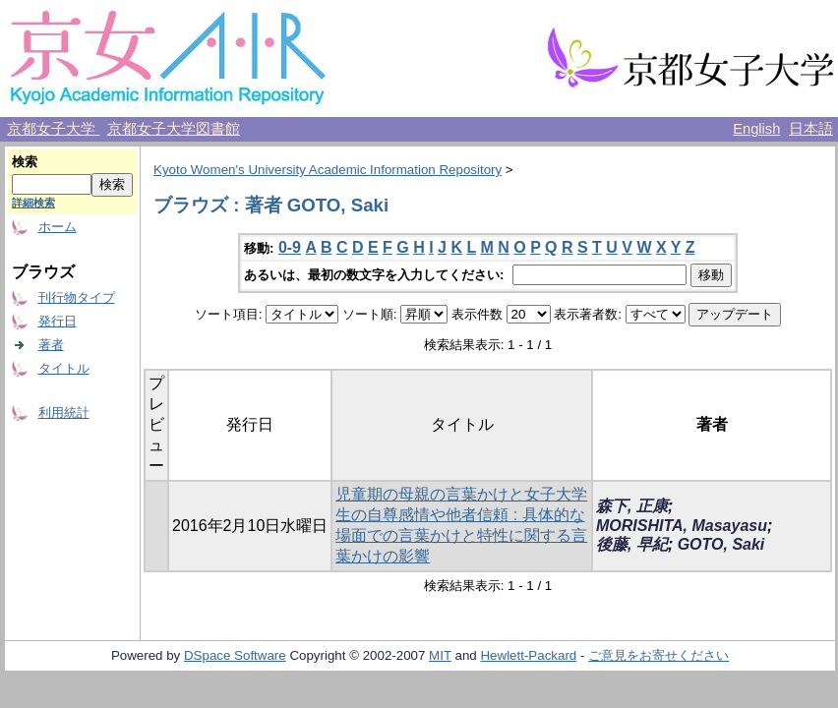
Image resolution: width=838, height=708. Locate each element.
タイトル (64, 368)
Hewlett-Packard (528, 655)
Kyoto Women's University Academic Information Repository (327, 169)
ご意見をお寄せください (658, 655)
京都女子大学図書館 (173, 129)
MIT (440, 655)
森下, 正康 (632, 506)
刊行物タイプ (76, 297)
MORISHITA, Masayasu (681, 525)
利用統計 (64, 412)
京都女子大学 (53, 129)
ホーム (57, 226)
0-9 (289, 247)
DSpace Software (235, 655)
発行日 (57, 321)
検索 (24, 161)
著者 (51, 344)
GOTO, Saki (721, 544)
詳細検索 (33, 202)
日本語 (811, 129)
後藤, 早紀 (632, 544)
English (756, 129)
